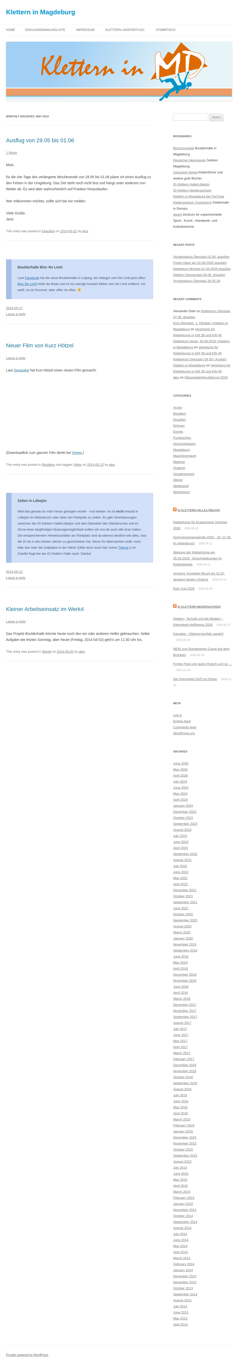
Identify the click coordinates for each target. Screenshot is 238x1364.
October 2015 (183, 1149)
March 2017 (181, 1053)
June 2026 (180, 763)
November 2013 (184, 1282)
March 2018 (181, 999)
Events (178, 432)
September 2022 (185, 854)
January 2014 (183, 1270)
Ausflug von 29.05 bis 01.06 (40, 140)
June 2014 (180, 1240)
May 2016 (180, 1107)
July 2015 (180, 1167)
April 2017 (180, 1047)
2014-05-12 (14, 572)
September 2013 (185, 1294)
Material (179, 462)
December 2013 (184, 1276)
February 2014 (183, 1264)
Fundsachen (182, 438)
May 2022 (180, 878)
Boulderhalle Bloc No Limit (40, 267)
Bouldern (48, 464)
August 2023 (182, 830)
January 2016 (183, 1131)
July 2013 (180, 1306)
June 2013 (180, 1312)
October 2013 (183, 1288)
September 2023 (185, 824)
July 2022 (180, 866)
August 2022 (182, 860)
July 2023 (180, 836)
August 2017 (182, 1023)
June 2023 (180, 842)
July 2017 (180, 1029)
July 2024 (180, 781)
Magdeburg (181, 450)
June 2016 (180, 1101)
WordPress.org (184, 733)
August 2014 (182, 1228)
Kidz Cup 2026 (183, 588)
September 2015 (185, 1155)
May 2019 (180, 962)
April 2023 (180, 848)
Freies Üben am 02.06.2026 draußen (199, 263)
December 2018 (184, 974)
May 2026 (180, 769)
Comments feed (184, 727)
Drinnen (179, 426)
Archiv (177, 407)
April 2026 (180, 775)
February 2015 (183, 1198)
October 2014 (183, 1216)
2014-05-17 (14, 308)
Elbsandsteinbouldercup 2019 (206, 377)
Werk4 (46, 651)
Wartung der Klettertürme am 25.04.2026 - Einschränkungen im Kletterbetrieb (197, 558)
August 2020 (182, 926)
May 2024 (180, 793)
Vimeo (77, 453)
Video (77, 464)
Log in (177, 715)
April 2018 (180, 993)
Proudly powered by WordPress (27, 1355)
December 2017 (184, 1005)
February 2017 (183, 1059)
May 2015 (180, 1180)
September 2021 (185, 902)
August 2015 (182, 1161)
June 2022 (180, 872)
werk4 (177, 214)
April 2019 (180, 968)
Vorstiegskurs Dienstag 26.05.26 (196, 281)
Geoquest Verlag (185, 172)
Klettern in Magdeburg (40, 12)
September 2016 (185, 1083)
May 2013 (180, 1318)
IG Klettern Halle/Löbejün (191, 184)
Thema (123, 547)
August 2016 (182, 1089)
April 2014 (180, 1252)
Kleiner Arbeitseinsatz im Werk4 (45, 609)
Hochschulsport (184, 444)
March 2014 (181, 1258)
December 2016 (184, 1065)
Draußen (48, 231)
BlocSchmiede (183, 148)
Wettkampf (181, 486)
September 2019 (185, 950)
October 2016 (183, 1077)
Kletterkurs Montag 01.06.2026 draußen (202, 269)
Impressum (85, 30)
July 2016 (180, 1095)
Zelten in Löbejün (32, 501)
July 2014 (180, 1234)
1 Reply (11, 153)
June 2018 (180, 987)
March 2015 (181, 1192)
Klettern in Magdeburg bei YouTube (198, 196)
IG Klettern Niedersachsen (192, 190)
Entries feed (181, 721)
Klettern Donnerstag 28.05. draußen (199, 275)
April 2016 (180, 1113)
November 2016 (184, 1071)
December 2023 (184, 812)
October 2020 (183, 914)
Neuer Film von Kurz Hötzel (39, 345)
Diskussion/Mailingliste (45, 30)
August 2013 (182, 1300)
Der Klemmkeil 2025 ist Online (195, 679)
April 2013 (180, 1324)
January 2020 (183, 938)
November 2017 (184, 1011)
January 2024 (183, 806)
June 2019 (180, 956)
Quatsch (179, 468)
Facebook (32, 278)
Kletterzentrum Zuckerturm (192, 202)
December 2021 (184, 890)
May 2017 (180, 1041)
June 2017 (180, 1035)
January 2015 (183, 1204)
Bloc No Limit (27, 284)
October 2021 (183, 896)
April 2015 (180, 1186)
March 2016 (181, 1119)
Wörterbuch (181, 492)
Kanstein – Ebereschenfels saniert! (198, 634)
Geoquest (21, 370)
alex (112, 464)
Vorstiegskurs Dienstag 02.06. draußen (201, 257)
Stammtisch (165, 30)
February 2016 (183, 1125)
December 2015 (184, 1137)
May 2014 (180, 1246)
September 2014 (185, 1222)
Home (10, 30)
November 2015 (184, 1143)
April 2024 (180, 800)
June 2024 (180, 787)
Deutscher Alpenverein (189, 160)
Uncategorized (183, 474)
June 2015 (180, 1173)
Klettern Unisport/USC (125, 30)
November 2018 (184, 980)
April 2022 (180, 884)
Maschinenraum (184, 456)
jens (85, 231)
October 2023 (183, 818)
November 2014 (184, 1210)
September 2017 (185, 1017)
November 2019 (184, 944)
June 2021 (180, 908)
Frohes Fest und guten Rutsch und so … (202, 664)
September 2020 (185, 920)
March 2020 (181, 932)
